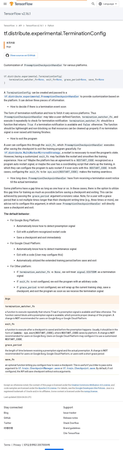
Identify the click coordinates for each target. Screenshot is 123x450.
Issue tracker (69, 413)
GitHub (7, 418)
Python (51, 25)
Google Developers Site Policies (90, 388)
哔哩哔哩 (8, 428)
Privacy (17, 445)
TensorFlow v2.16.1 (17, 14)
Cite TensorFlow (71, 433)
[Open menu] (5, 4)
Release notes (70, 418)
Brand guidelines (71, 428)
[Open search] (93, 4)
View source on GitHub (20, 55)
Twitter (7, 423)
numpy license (90, 391)
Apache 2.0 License (47, 388)
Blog (6, 413)
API (20, 25)
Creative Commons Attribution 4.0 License (90, 385)
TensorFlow (9, 25)
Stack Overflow (71, 423)
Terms (7, 445)
